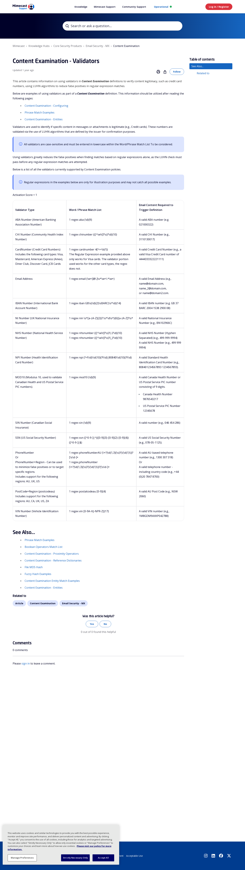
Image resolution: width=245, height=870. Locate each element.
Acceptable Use (134, 855)
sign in (25, 663)
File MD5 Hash (34, 567)
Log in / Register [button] (219, 6)
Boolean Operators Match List (43, 547)
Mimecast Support (105, 6)
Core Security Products (67, 46)
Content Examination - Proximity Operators (52, 553)
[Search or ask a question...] (122, 26)
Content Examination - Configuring (46, 106)
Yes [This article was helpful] (92, 624)
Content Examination (126, 46)
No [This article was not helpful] (105, 624)
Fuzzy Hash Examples (38, 574)
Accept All (103, 857)
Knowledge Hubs (39, 46)
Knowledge (81, 6)
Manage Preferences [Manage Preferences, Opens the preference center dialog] (22, 857)
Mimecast (19, 46)
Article (19, 603)
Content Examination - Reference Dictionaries (53, 560)
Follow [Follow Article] (177, 71)
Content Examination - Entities (44, 119)
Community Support (134, 6)
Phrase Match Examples (39, 112)
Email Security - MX (97, 46)
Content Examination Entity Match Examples (52, 581)
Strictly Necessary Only (75, 857)
